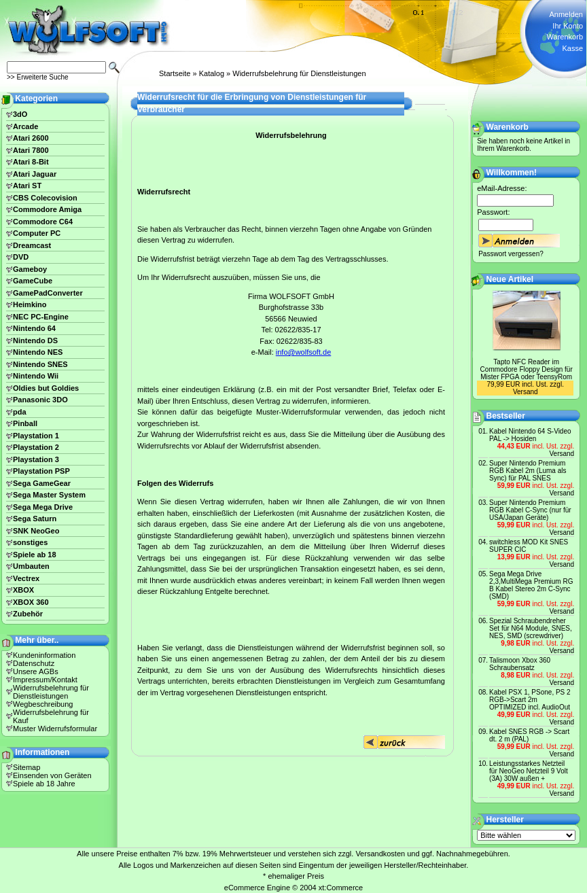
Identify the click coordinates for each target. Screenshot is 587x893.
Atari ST (27, 185)
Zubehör (28, 614)
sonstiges (30, 542)
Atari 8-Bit (31, 162)
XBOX (23, 590)
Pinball (25, 423)
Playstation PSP (41, 471)
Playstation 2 (36, 447)
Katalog (211, 73)
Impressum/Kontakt (45, 680)
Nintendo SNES (40, 364)
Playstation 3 (36, 459)
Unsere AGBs (35, 671)
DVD (21, 257)
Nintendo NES (38, 352)
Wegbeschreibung (43, 704)
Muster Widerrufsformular (55, 728)
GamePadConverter (48, 293)
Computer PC (36, 233)
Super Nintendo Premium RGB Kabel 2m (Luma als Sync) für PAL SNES (527, 470)
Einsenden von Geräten (52, 775)
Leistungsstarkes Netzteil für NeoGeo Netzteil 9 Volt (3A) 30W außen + (528, 771)
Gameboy (30, 269)
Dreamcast (32, 245)
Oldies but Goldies (46, 388)
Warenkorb (565, 37)
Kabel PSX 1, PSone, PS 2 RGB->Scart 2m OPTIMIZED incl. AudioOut (530, 699)
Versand (525, 392)
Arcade (25, 126)
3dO (20, 114)
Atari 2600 (31, 138)
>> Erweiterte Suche (38, 77)
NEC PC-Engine (41, 317)
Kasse (572, 48)
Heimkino (30, 304)
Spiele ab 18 (34, 554)
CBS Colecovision (45, 198)
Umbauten (31, 566)
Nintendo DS (35, 340)
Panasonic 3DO (40, 400)
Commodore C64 (43, 221)
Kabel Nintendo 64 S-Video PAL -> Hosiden (530, 434)
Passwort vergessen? (511, 254)
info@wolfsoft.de (304, 352)
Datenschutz (33, 663)
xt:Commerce (341, 887)
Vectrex (26, 578)
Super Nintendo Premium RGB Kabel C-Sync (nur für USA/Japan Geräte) (530, 510)
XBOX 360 (31, 602)
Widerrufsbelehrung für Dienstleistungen (299, 73)
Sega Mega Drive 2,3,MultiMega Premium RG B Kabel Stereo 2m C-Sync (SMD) (531, 585)
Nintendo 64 (34, 328)
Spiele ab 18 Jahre (44, 784)
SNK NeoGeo (36, 531)
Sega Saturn (34, 518)
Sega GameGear (42, 483)
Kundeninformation (44, 655)
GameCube (32, 281)
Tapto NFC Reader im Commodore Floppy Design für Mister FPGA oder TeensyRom (526, 369)
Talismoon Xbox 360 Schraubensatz (519, 663)
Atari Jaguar (34, 174)
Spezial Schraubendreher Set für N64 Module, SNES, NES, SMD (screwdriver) (530, 628)
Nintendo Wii (35, 376)
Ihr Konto (567, 26)
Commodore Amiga (47, 209)
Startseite (174, 73)
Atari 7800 (31, 150)
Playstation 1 (36, 436)
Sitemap (26, 767)
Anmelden (566, 14)
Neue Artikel (510, 279)
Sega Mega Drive (43, 507)
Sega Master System (49, 495)
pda (19, 412)
